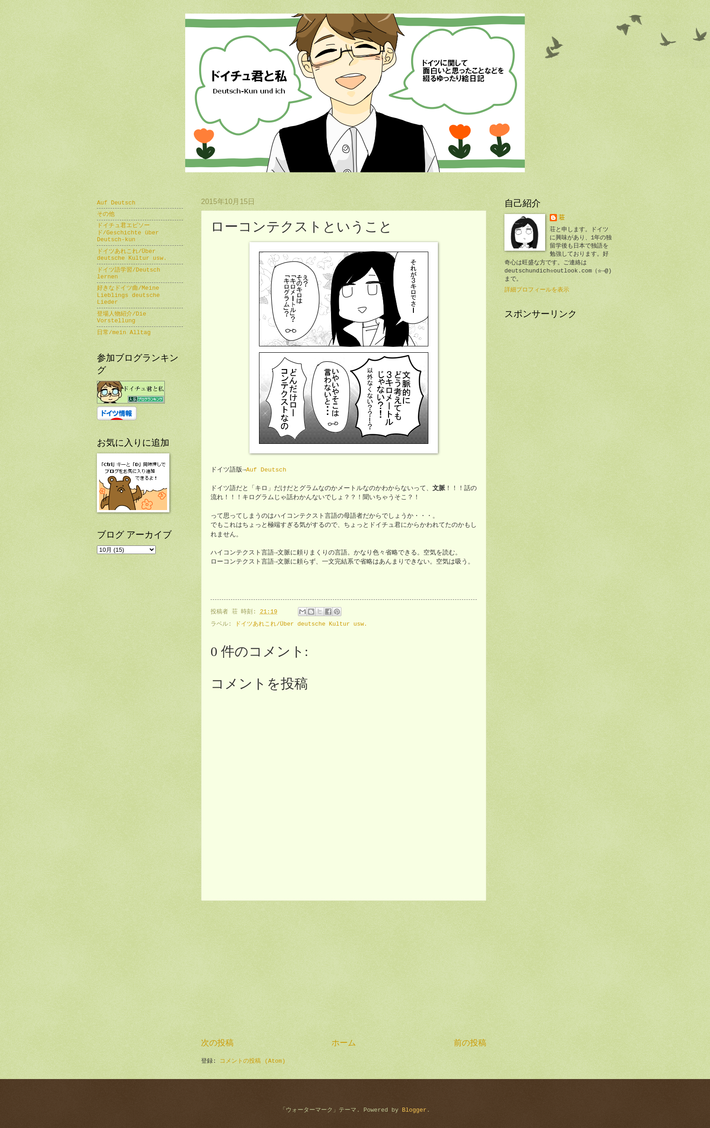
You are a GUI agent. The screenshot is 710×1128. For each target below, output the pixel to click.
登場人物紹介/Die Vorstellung (121, 317)
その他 (106, 214)
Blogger (414, 1110)
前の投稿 (470, 1043)
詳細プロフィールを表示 (536, 290)
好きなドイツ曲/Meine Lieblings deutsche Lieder (128, 295)
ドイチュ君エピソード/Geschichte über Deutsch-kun (128, 232)
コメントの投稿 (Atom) (252, 1061)
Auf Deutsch (266, 470)
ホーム (343, 1043)
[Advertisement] (344, 969)
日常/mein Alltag (124, 332)
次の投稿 (217, 1043)
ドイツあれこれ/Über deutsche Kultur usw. (301, 624)
